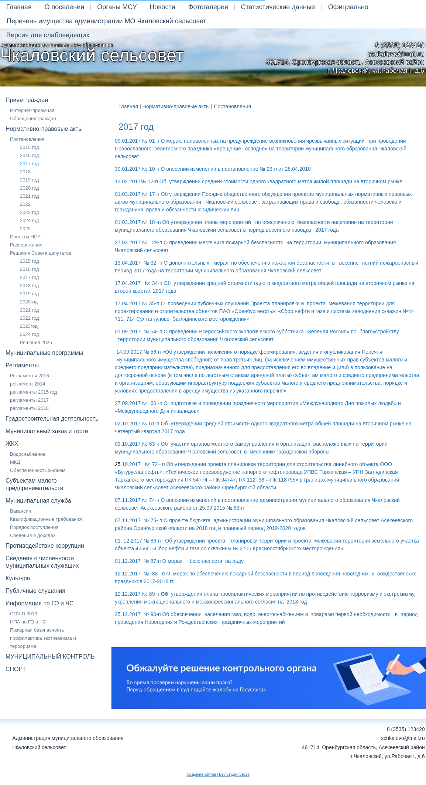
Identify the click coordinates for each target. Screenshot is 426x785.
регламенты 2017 (29, 400)
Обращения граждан (33, 118)
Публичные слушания (35, 591)
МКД (15, 462)
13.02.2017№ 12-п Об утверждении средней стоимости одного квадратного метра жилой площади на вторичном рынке (258, 181)
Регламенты (22, 365)
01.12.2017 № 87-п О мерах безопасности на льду (179, 561)
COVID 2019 (23, 613)
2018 (25, 171)
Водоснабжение (27, 454)
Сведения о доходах (32, 535)
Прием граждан (27, 100)
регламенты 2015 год (33, 392)
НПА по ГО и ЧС (28, 622)
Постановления (27, 139)
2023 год (29, 212)
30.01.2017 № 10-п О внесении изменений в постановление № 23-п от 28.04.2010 (213, 169)
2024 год (29, 220)
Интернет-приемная (32, 110)
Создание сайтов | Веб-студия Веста (218, 774)
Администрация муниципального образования (92, 53)
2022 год (29, 318)
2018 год (29, 285)
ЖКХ (12, 444)
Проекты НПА (25, 236)
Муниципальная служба (38, 500)
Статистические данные (278, 7)
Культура (18, 578)
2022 (25, 204)
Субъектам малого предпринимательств (34, 484)
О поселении (65, 7)
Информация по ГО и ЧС (40, 603)
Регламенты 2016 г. (31, 375)
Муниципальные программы (44, 353)
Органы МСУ (117, 7)
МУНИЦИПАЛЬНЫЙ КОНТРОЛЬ (50, 656)
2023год (29, 326)
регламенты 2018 (29, 408)
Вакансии (20, 511)
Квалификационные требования (46, 519)
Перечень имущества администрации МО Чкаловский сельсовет (106, 21)
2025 (25, 228)
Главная (19, 7)
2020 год (29, 188)
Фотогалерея (208, 7)
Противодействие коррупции (45, 546)
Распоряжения (26, 245)
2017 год (29, 163)
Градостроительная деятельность (52, 418)
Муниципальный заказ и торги (47, 431)
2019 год (29, 180)
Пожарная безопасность (37, 630)
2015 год (29, 147)
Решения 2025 (36, 342)
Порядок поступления (34, 527)
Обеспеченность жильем (37, 470)
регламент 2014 (27, 384)
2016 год (29, 155)
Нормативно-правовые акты (44, 129)
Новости (162, 7)
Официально (348, 7)
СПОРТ (16, 669)
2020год (29, 302)
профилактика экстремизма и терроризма (43, 642)
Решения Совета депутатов (40, 253)
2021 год (29, 196)
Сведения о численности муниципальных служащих (42, 562)
